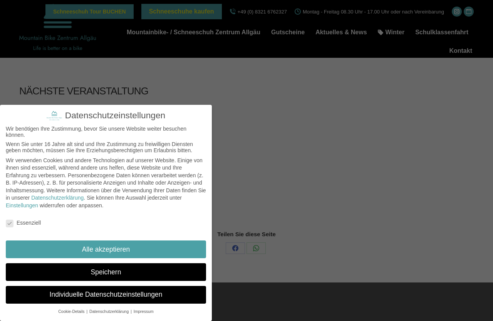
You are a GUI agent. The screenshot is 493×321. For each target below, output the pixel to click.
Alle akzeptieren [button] (106, 249)
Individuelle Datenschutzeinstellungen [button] (106, 294)
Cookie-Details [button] (72, 311)
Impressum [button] (144, 311)
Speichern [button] (106, 272)
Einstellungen (22, 205)
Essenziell (23, 223)
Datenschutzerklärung (57, 198)
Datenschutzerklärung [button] (109, 311)
